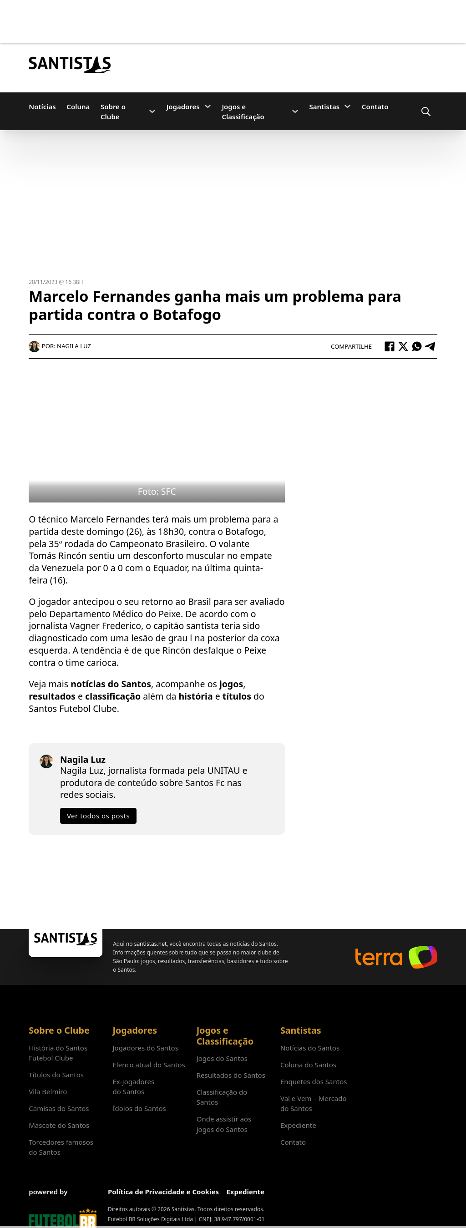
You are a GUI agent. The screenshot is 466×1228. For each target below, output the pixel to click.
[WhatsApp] (417, 346)
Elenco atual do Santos (148, 1064)
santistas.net (150, 944)
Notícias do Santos (309, 1047)
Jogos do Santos (222, 1058)
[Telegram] (430, 346)
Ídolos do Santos (139, 1108)
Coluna (78, 106)
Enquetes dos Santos (313, 1081)
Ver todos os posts (98, 815)
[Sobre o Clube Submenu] (152, 111)
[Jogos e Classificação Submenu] (295, 111)
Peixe (255, 650)
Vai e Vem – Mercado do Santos (313, 1103)
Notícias (42, 106)
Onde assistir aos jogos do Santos (224, 1123)
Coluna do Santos (308, 1064)
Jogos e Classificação (243, 111)
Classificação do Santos (222, 1096)
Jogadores (183, 106)
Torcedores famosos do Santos (61, 1147)
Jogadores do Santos (145, 1047)
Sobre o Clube (113, 111)
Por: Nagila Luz (60, 346)
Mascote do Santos (59, 1125)
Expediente (298, 1125)
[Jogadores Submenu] (207, 106)
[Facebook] (389, 346)
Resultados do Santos (231, 1075)
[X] (403, 346)
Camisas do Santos (59, 1108)
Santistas (324, 106)
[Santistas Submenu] (347, 106)
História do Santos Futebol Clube (58, 1052)
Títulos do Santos (56, 1074)
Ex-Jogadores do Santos (133, 1086)
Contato (375, 106)
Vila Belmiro (48, 1091)
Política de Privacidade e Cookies (163, 1191)
